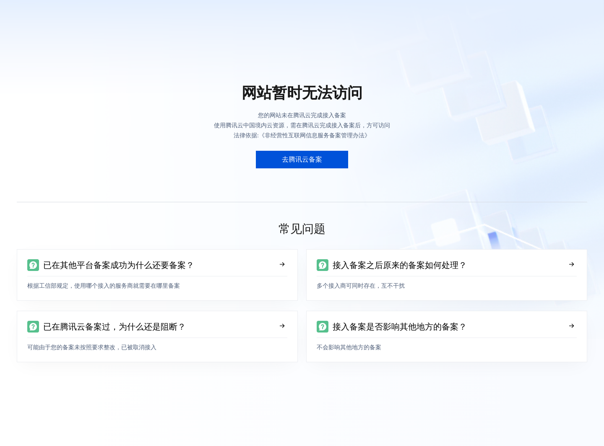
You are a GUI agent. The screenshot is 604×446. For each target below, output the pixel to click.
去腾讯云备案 (302, 159)
